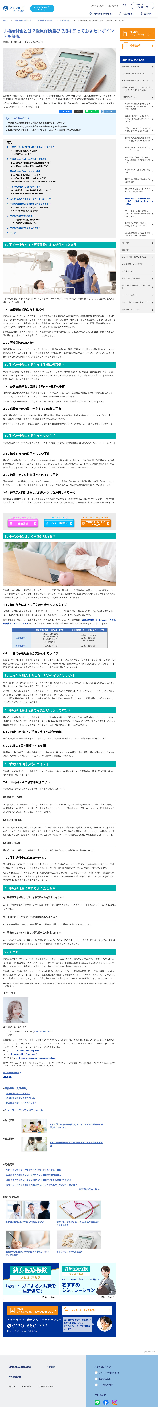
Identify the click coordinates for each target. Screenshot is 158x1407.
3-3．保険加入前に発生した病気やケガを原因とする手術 (33, 181)
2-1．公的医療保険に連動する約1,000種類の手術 (30, 163)
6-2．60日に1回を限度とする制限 (24, 211)
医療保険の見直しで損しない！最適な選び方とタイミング (137, 224)
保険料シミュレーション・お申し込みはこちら (35, 1310)
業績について (51, 1383)
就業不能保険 (13, 1391)
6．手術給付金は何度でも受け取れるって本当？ (29, 204)
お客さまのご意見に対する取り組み (59, 1406)
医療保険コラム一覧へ (89, 1189)
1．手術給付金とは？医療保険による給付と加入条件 (31, 147)
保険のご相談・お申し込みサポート (136, 302)
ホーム (5, 21)
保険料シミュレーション (140, 33)
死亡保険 (125, 243)
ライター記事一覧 (11, 1073)
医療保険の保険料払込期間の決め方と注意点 (137, 180)
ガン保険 (12, 1379)
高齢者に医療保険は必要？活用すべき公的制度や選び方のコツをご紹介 (137, 118)
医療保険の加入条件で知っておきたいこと (137, 171)
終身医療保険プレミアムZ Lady (20, 1098)
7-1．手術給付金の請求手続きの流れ (25, 220)
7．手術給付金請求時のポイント (21, 216)
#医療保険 (7, 1077)
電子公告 (50, 1391)
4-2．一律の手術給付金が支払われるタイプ (28, 194)
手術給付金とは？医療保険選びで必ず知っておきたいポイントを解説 (137, 201)
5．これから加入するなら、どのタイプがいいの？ (30, 199)
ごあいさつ (50, 1379)
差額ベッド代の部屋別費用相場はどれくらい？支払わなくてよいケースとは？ (41, 1185)
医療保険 (12, 1383)
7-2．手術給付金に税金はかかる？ (24, 223)
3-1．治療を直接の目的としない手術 (25, 175)
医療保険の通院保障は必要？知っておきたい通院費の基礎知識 (137, 139)
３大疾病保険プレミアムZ (132, 264)
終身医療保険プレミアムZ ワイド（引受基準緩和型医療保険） (136, 88)
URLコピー (110, 111)
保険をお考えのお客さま (23, 21)
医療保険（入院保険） (45, 21)
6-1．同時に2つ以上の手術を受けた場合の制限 (29, 208)
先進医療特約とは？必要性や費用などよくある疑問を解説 (137, 234)
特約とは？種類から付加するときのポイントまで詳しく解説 (33, 1170)
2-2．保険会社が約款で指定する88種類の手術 (29, 166)
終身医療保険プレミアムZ (18, 1094)
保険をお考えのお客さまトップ (19, 1372)
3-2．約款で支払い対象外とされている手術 (28, 178)
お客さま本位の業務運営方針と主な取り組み (62, 1402)
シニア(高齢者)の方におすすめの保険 (136, 286)
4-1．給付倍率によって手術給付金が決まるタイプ (31, 190)
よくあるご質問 (97, 5)
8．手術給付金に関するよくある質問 (23, 228)
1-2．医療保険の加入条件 (21, 154)
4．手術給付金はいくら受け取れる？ (23, 187)
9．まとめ (11, 233)
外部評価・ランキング (131, 310)
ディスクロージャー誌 (54, 1387)
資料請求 (135, 45)
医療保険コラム (65, 21)
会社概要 (50, 1375)
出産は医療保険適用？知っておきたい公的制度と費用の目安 (33, 1175)
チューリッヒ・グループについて (58, 1398)
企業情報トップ (52, 1372)
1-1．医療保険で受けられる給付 (24, 151)
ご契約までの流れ (129, 295)
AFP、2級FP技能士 (43, 1031)
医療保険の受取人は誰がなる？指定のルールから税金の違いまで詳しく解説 (137, 106)
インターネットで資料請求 (83, 1310)
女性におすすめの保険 (131, 278)
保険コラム (12, 1406)
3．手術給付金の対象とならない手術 (23, 171)
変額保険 (125, 250)
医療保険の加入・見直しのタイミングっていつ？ (137, 149)
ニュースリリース (53, 1394)
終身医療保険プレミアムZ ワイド (21, 1103)
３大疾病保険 (13, 1387)
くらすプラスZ (128, 271)
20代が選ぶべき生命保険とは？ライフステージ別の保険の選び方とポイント (137, 213)
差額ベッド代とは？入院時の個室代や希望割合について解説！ (137, 129)
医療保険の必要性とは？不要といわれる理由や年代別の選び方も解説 (137, 160)
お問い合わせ (113, 5)
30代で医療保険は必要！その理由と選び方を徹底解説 (137, 190)
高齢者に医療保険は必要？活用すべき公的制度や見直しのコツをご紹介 (38, 1180)
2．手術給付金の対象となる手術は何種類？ (27, 159)
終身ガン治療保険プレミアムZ (134, 257)
